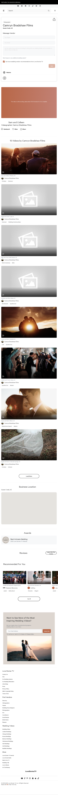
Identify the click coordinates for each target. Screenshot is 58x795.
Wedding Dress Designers (8, 718)
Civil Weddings (5, 757)
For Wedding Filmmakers (8, 692)
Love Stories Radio (6, 768)
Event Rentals (5, 728)
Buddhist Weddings (7, 759)
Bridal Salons (5, 730)
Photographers (5, 721)
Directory (4, 711)
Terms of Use (5, 704)
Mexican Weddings (6, 749)
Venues (4, 716)
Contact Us (5, 685)
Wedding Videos (6, 740)
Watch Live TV (5, 771)
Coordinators (5, 726)
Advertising (5, 695)
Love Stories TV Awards (8, 766)
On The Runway (6, 778)
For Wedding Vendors (7, 690)
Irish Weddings (5, 754)
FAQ (3, 687)
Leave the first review (51, 563)
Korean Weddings (6, 747)
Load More (29, 487)
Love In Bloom (5, 776)
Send (51, 77)
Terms (22, 645)
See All (29, 609)
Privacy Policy (30, 645)
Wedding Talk (5, 773)
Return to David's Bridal (10, 2)
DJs (3, 723)
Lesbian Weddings (6, 742)
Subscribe (47, 642)
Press (3, 697)
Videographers (5, 714)
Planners (4, 733)
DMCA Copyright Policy (8, 702)
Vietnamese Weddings (7, 752)
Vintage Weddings (6, 745)
